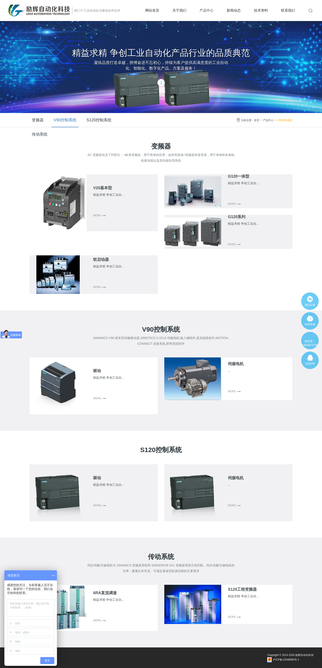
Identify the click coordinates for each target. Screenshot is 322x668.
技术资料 (261, 10)
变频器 (38, 120)
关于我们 (179, 10)
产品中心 (207, 10)
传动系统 (40, 134)
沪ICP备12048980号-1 (286, 659)
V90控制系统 (65, 120)
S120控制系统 (99, 120)
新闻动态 (234, 10)
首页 (256, 120)
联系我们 (288, 10)
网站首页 (152, 10)
